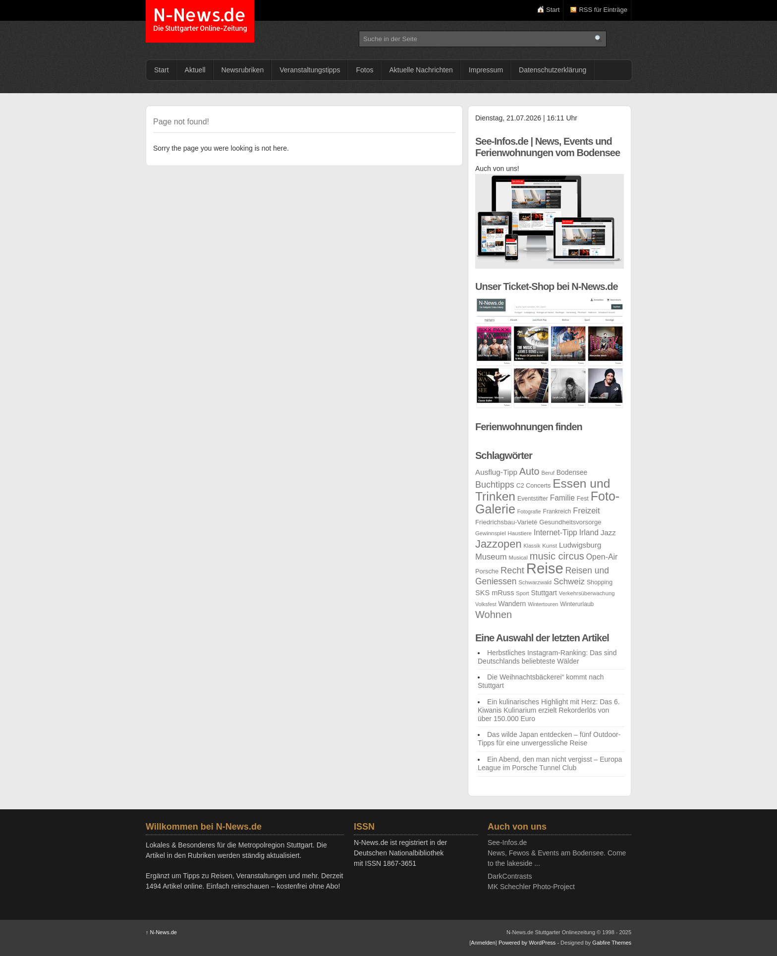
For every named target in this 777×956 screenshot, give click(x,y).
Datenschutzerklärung (552, 70)
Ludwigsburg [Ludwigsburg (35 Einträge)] (580, 545)
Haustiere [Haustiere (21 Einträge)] (520, 533)
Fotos (364, 70)
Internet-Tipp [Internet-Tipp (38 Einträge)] (555, 532)
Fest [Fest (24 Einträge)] (583, 498)
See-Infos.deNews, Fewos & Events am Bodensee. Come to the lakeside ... (557, 853)
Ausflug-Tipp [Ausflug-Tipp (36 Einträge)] (496, 472)
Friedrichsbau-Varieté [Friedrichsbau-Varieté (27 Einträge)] (506, 522)
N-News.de (200, 21)
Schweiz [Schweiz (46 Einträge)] (569, 581)
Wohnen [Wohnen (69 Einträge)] (493, 614)
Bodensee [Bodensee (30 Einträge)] (572, 472)
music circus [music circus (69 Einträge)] (557, 556)
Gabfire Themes (611, 943)
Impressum (486, 70)
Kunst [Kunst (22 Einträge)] (549, 545)
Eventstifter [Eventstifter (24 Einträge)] (532, 498)
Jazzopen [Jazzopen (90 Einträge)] (498, 544)
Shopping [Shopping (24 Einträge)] (599, 582)
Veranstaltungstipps (309, 70)
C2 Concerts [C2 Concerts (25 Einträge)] (533, 485)
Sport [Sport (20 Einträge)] (522, 593)
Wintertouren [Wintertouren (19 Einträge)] (543, 604)
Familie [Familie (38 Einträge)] (562, 498)
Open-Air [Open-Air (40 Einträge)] (602, 557)
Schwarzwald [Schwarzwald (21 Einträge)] (535, 582)
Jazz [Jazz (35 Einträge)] (608, 532)
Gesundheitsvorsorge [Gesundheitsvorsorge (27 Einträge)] (570, 522)
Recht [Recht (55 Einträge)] (512, 570)
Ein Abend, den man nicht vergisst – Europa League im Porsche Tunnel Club (550, 763)
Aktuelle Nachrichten (420, 70)
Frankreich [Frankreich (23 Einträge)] (557, 511)
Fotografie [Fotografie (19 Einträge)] (529, 511)
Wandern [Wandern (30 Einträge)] (512, 604)
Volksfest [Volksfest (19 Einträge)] (486, 604)
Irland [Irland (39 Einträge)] (589, 532)
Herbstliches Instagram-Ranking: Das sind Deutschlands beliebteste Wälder (547, 657)
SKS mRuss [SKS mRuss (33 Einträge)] (494, 593)
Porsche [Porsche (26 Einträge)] (487, 571)
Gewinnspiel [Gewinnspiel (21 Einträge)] (490, 533)
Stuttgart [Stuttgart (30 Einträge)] (544, 593)
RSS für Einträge (603, 9)
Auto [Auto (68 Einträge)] (529, 471)
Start (552, 9)
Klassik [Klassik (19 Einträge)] (531, 546)
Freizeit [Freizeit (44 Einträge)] (586, 510)
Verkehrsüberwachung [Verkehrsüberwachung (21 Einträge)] (587, 593)
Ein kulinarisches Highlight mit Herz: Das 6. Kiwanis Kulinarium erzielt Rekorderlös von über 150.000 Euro (549, 710)
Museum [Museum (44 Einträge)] (491, 557)
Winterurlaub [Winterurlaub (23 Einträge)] (577, 604)
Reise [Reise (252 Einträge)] (544, 568)
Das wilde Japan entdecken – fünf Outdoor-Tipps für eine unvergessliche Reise (549, 739)
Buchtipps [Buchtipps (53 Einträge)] (494, 485)
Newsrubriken (243, 70)
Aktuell (195, 70)
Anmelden (483, 943)
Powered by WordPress (527, 943)
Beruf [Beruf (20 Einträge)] (548, 473)
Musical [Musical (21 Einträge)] (518, 558)
